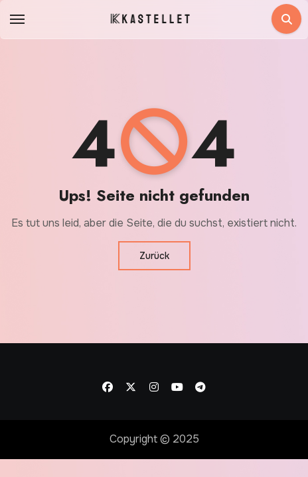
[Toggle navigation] (17, 19)
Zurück (154, 256)
